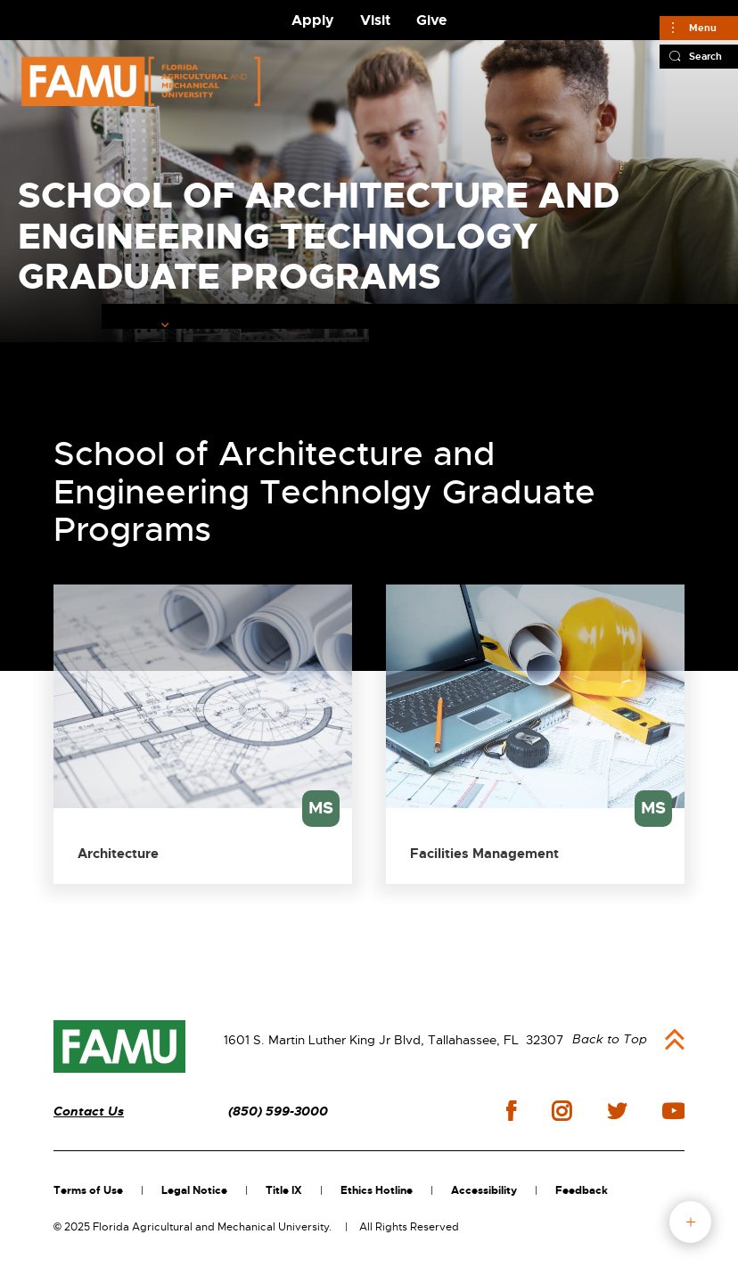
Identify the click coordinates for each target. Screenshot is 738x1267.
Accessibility (484, 1190)
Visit (375, 20)
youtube (673, 1111)
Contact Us (88, 1111)
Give (431, 20)
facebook (511, 1110)
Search (705, 56)
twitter (617, 1111)
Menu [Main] (703, 27)
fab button (690, 1222)
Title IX (284, 1190)
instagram (561, 1111)
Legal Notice (194, 1190)
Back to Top (609, 1039)
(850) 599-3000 (278, 1111)
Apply (312, 20)
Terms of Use (88, 1190)
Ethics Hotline (376, 1190)
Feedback (581, 1190)
